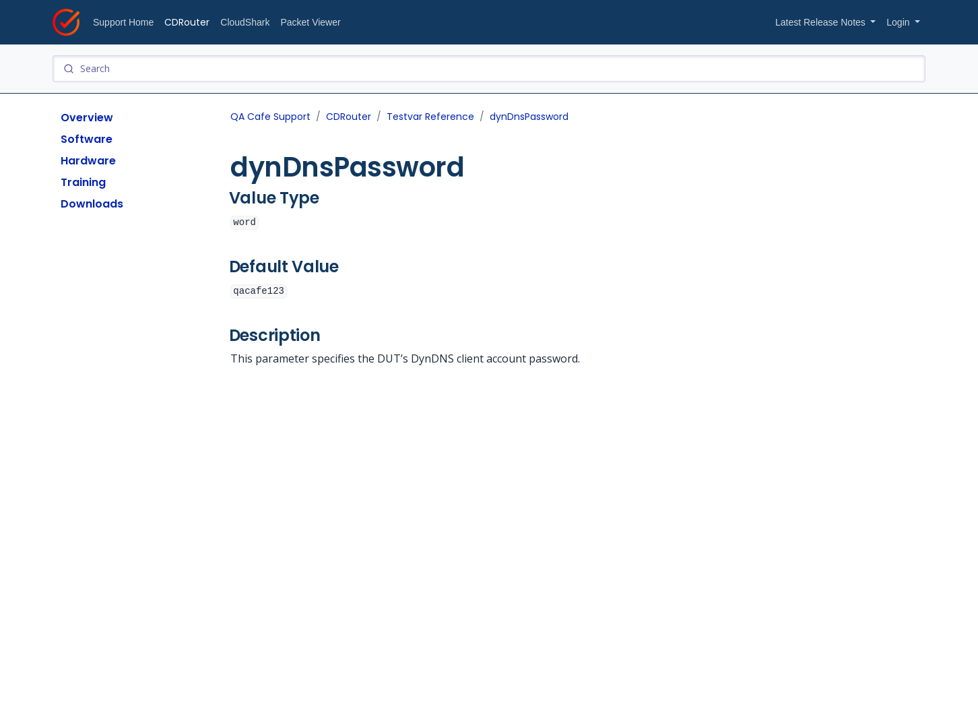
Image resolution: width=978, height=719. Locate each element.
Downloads (92, 204)
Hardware (88, 160)
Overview (87, 117)
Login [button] (899, 22)
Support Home (123, 22)
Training (83, 182)
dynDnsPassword (529, 116)
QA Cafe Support (270, 116)
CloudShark (244, 22)
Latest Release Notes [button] (821, 22)
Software (86, 139)
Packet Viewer (310, 22)
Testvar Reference (430, 116)
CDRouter (186, 22)
